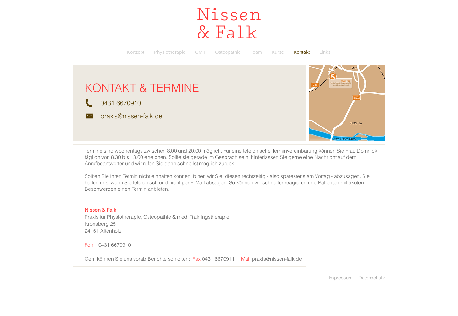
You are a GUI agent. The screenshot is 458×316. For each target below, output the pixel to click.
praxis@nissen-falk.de (131, 116)
